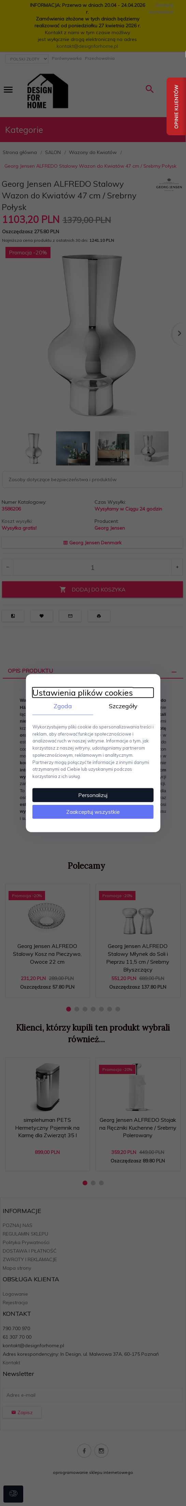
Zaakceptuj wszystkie (93, 811)
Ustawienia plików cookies (82, 692)
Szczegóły (124, 706)
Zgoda (62, 706)
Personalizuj (93, 794)
